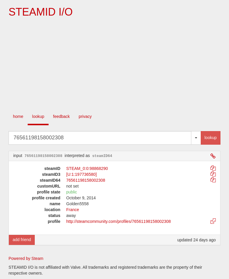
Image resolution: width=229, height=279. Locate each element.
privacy (85, 116)
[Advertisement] (114, 65)
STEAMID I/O (41, 12)
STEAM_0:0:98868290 (87, 168)
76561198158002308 (85, 180)
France (72, 209)
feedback (61, 116)
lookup (38, 116)
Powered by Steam (26, 258)
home (18, 116)
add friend (22, 239)
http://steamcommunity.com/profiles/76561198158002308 (118, 221)
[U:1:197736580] (81, 174)
